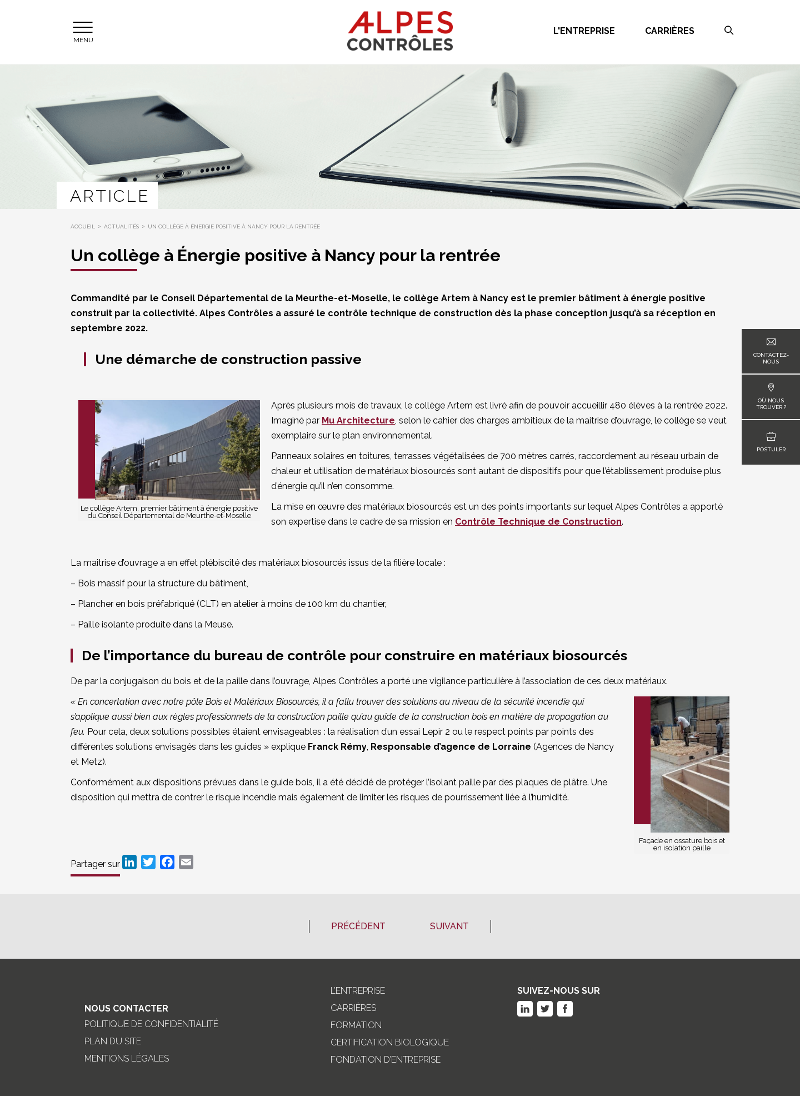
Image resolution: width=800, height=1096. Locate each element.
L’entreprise (358, 991)
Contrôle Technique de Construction (538, 521)
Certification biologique (390, 1042)
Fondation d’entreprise (386, 1059)
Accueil (83, 226)
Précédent (358, 926)
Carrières (669, 31)
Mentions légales (126, 1058)
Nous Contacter (126, 1008)
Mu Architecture (358, 420)
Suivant (449, 926)
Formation (356, 1025)
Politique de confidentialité (151, 1024)
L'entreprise (584, 31)
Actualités (121, 226)
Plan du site (112, 1041)
